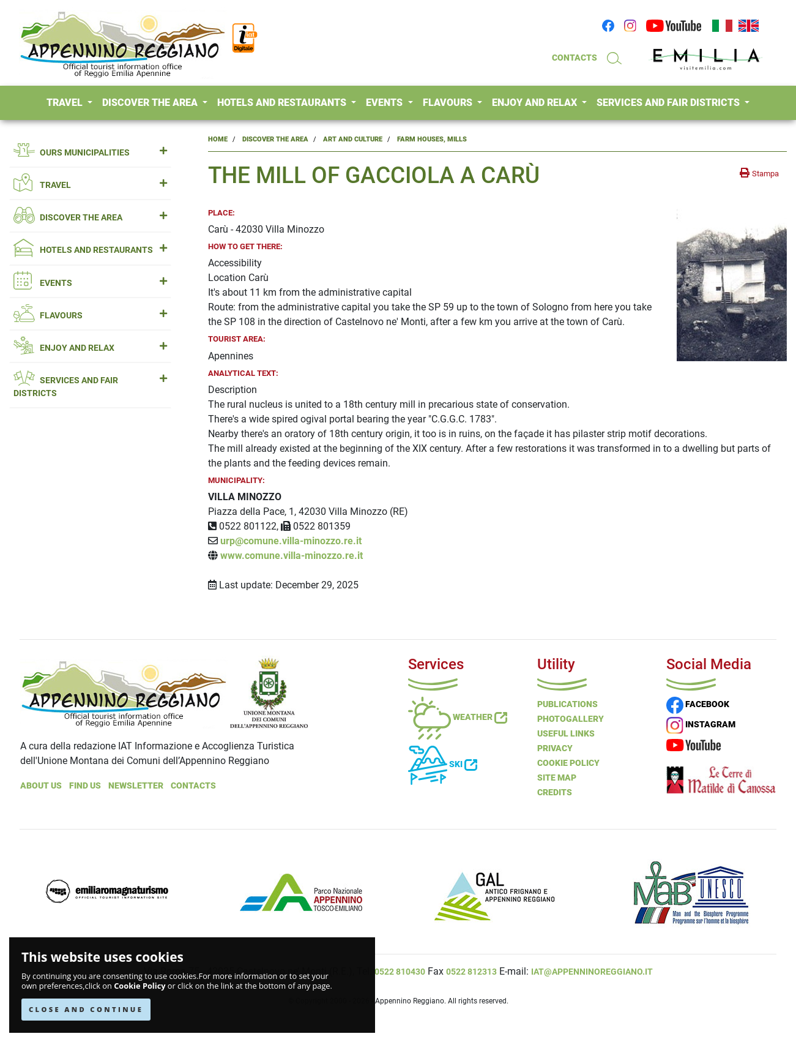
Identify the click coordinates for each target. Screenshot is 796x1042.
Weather (457, 717)
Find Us (85, 785)
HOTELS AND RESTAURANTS (283, 102)
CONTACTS (574, 57)
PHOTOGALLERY (570, 719)
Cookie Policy (139, 986)
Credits (554, 792)
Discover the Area (275, 139)
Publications (567, 704)
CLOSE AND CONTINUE (86, 1009)
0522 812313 (471, 971)
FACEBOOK (697, 704)
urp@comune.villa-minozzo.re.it (291, 541)
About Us (41, 785)
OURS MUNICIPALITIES (90, 152)
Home (218, 139)
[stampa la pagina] (759, 173)
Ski (442, 764)
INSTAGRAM (700, 724)
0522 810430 (399, 971)
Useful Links (566, 733)
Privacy (555, 748)
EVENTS (385, 102)
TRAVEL (65, 102)
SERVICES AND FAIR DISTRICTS (669, 102)
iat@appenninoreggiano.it (592, 971)
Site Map (556, 777)
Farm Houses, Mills (432, 139)
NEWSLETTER (135, 785)
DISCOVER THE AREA (151, 102)
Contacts (193, 785)
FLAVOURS (449, 102)
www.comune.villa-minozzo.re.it (291, 555)
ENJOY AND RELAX (535, 102)
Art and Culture (352, 139)
